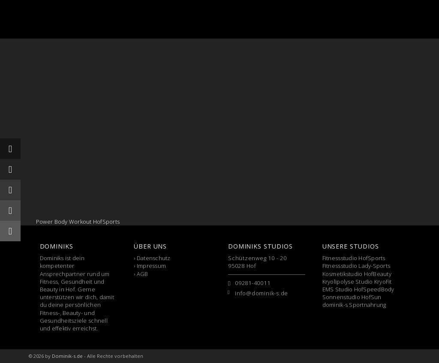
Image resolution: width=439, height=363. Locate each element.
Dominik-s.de (67, 356)
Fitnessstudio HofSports (353, 258)
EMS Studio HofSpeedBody (358, 289)
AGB (142, 274)
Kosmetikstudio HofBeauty (356, 274)
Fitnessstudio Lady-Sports (356, 266)
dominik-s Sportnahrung (354, 305)
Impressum (151, 266)
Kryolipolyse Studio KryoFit (357, 281)
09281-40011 (253, 283)
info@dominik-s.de (261, 293)
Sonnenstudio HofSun (352, 297)
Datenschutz (154, 258)
